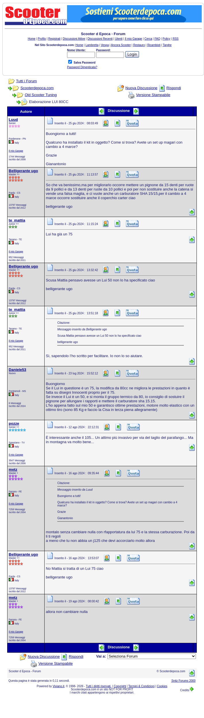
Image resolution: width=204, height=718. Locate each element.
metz (13, 469)
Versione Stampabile (153, 95)
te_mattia (17, 220)
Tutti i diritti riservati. (99, 686)
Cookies (162, 686)
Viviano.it (58, 686)
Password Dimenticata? (82, 67)
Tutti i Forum (26, 81)
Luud (13, 119)
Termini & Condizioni (141, 686)
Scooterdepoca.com (37, 88)
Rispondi (173, 88)
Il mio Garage (16, 150)
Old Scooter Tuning (41, 95)
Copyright (120, 686)
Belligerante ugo (23, 171)
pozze (14, 423)
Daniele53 (17, 369)
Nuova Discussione (141, 88)
